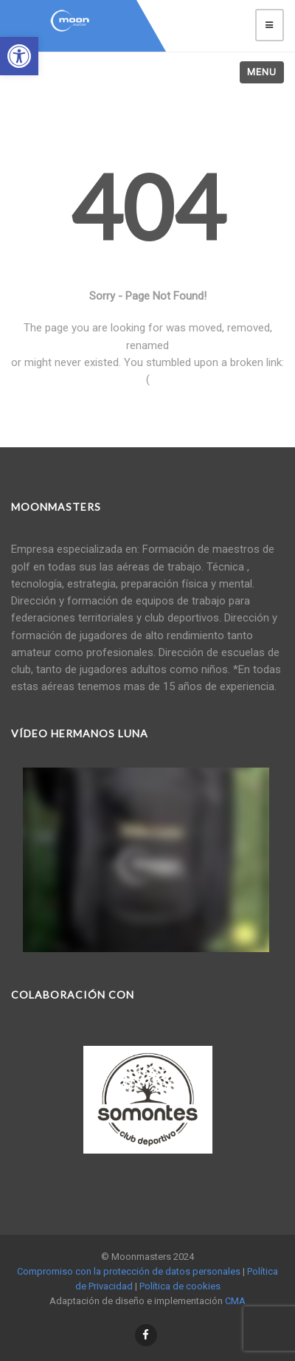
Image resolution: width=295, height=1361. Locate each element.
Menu (262, 71)
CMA (235, 1300)
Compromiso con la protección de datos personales (128, 1271)
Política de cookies (180, 1286)
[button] (19, 56)
